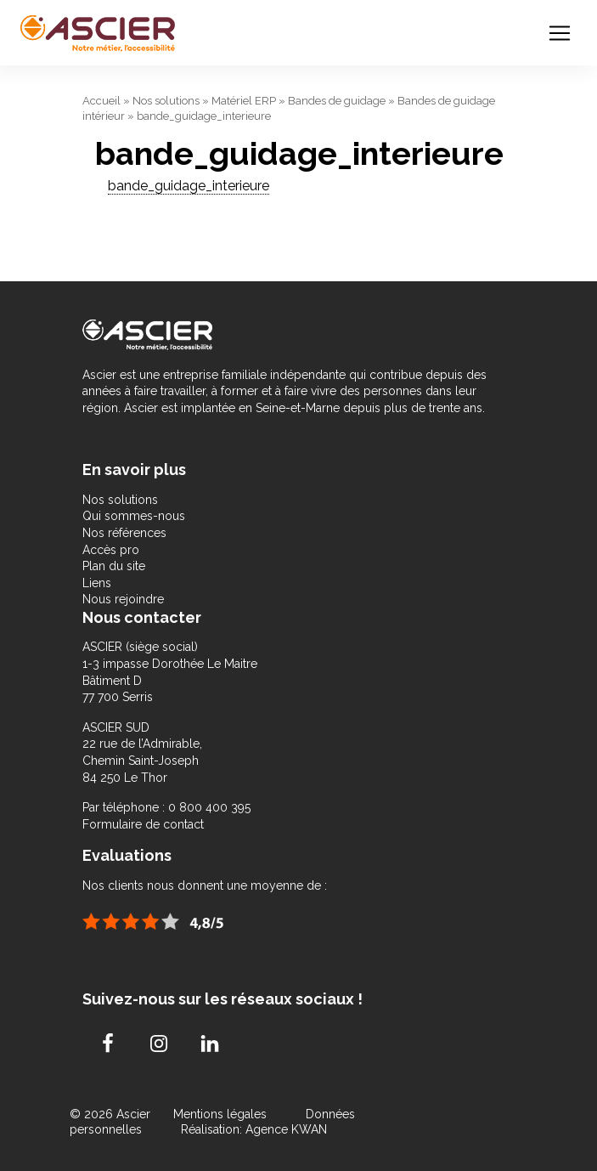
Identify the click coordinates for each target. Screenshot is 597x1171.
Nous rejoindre (123, 599)
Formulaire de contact (143, 824)
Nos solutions (166, 100)
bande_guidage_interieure (188, 186)
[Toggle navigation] (559, 33)
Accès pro (110, 550)
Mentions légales (221, 1114)
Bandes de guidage (337, 100)
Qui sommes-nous (133, 516)
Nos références (124, 533)
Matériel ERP (243, 100)
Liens (96, 583)
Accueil (101, 100)
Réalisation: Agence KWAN (254, 1129)
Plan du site (113, 566)
